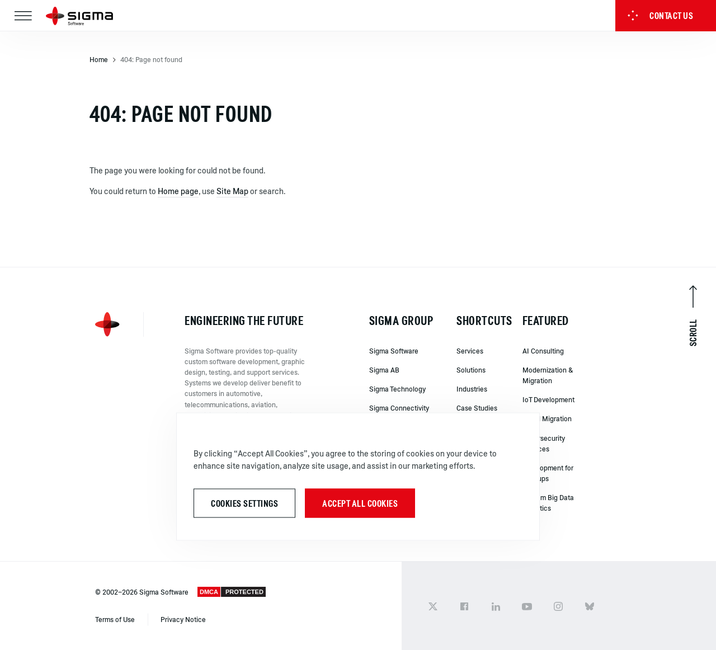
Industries (471, 388)
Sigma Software (393, 350)
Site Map (232, 191)
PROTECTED (244, 591)
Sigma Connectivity (399, 407)
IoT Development (548, 399)
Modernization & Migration (547, 375)
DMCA (209, 591)
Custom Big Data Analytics (548, 502)
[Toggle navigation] (23, 15)
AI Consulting (543, 350)
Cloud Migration (547, 418)
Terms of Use (115, 619)
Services (469, 350)
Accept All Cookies (360, 502)
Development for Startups (547, 473)
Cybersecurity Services (543, 443)
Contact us (660, 15)
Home (99, 59)
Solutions (471, 369)
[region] (358, 476)
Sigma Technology (397, 388)
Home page (178, 191)
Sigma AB (384, 369)
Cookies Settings (244, 502)
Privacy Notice (183, 619)
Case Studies (476, 407)
